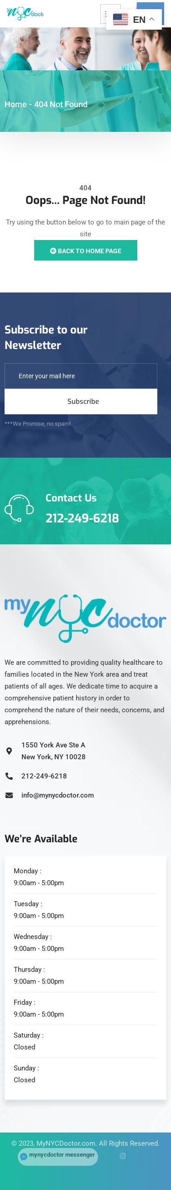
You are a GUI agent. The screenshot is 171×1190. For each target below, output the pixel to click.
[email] (81, 376)
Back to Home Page (85, 251)
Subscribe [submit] (83, 401)
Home (16, 104)
